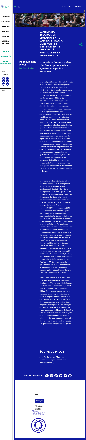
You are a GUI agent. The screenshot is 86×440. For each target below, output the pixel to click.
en (19, 7)
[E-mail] (36, 396)
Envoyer (39, 401)
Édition (5, 31)
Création (5, 36)
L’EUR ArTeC (5, 16)
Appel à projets (5, 42)
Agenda (6, 51)
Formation (5, 26)
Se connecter (66, 7)
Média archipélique (6, 62)
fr (15, 7)
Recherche (5, 21)
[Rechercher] (3, 90)
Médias (78, 7)
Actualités (6, 56)
